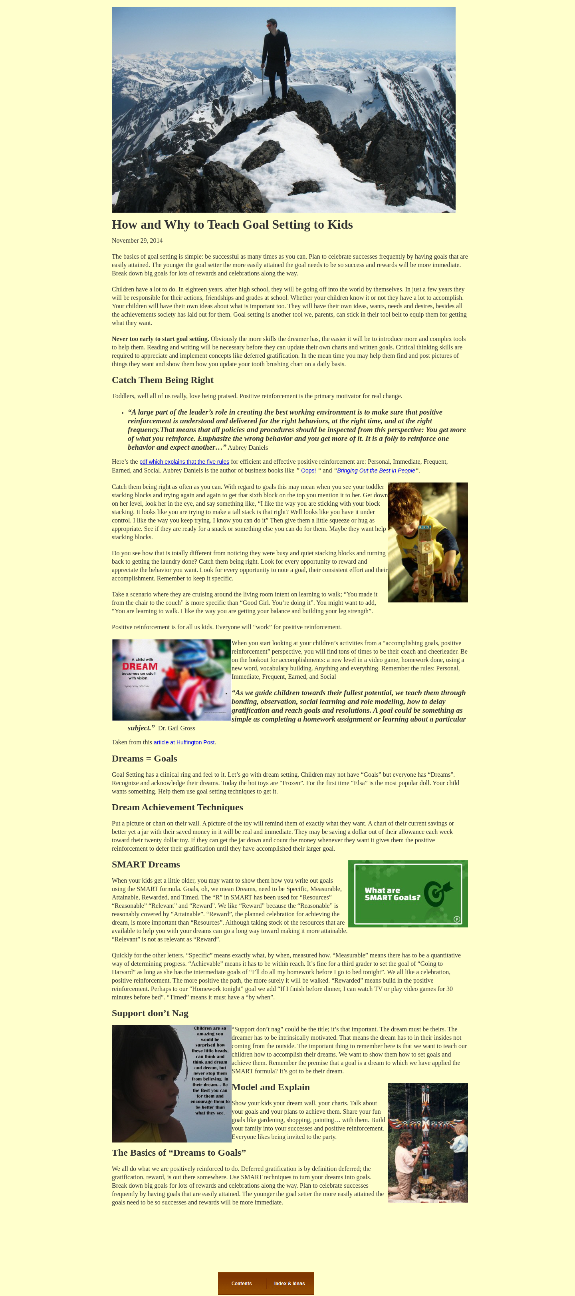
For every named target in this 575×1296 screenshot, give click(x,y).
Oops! (308, 470)
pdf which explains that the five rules (184, 462)
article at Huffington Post (184, 742)
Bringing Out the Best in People (376, 470)
